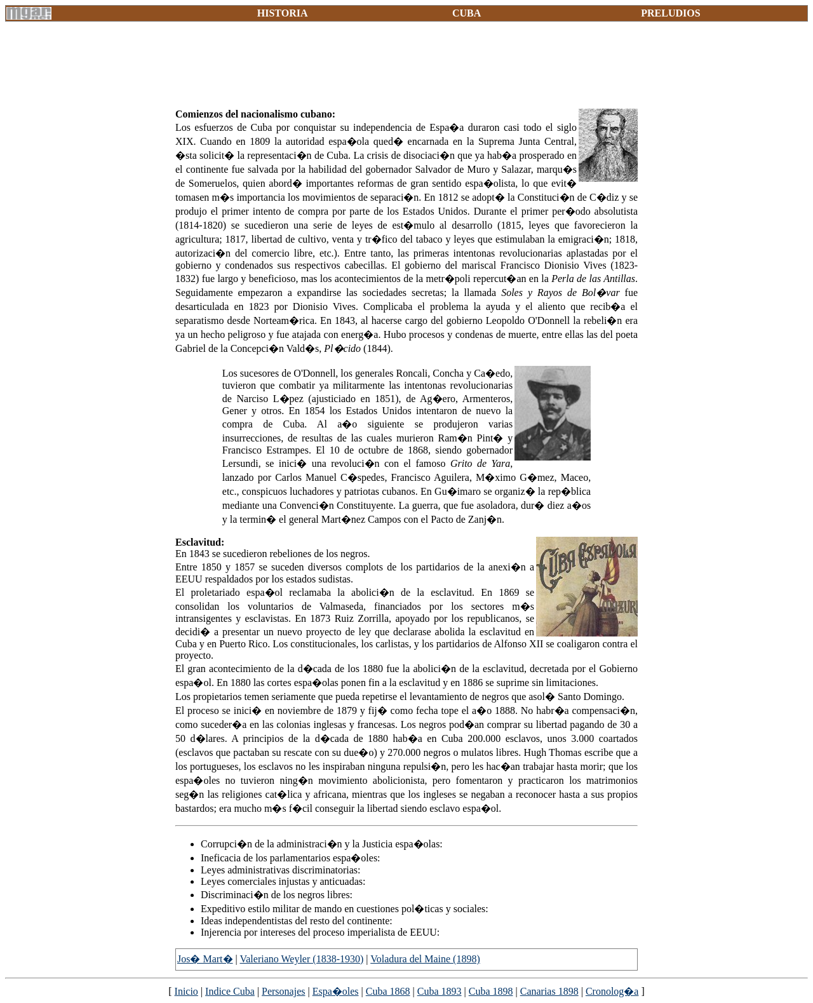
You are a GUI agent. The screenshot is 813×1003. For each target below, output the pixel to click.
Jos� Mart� (205, 958)
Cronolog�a (612, 991)
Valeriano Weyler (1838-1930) (301, 958)
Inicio (186, 991)
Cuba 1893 (439, 991)
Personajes (283, 991)
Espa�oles (335, 991)
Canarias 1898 (549, 991)
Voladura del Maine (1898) (425, 958)
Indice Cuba (230, 991)
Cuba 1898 (491, 991)
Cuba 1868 (388, 991)
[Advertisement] (406, 69)
